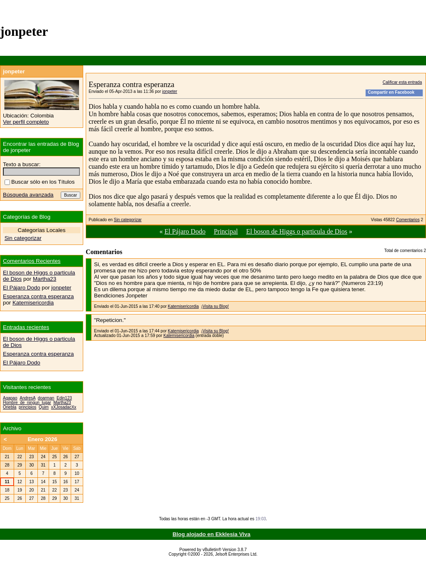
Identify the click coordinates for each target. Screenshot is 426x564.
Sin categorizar (128, 219)
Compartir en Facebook (391, 92)
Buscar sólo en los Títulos (39, 182)
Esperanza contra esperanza (38, 296)
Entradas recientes (26, 327)
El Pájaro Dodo (185, 231)
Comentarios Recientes (32, 261)
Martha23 (44, 279)
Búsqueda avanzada (28, 195)
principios (27, 407)
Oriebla (9, 407)
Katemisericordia (183, 306)
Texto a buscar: (21, 164)
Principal (226, 231)
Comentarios (408, 219)
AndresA (27, 398)
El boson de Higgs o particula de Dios (296, 231)
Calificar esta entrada (402, 82)
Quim (44, 407)
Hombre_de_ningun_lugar (27, 402)
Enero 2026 (42, 439)
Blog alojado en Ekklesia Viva (211, 534)
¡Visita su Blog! (215, 306)
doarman (46, 398)
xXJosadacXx (64, 407)
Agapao (10, 398)
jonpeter (169, 91)
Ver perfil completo (26, 122)
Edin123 (64, 398)
